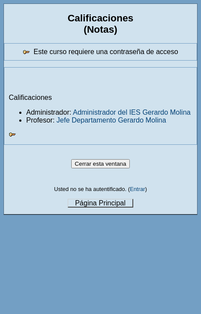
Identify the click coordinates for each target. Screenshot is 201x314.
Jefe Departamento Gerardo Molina (111, 120)
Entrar (137, 189)
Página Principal (100, 203)
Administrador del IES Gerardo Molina (132, 112)
